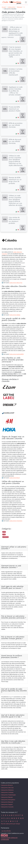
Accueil (4, 7)
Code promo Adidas (14, 315)
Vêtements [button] (5, 537)
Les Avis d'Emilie (6, 831)
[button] (16, 41)
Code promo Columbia (10, 9)
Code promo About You (15, 282)
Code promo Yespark (7, 804)
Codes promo (11, 7)
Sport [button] (4, 534)
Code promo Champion (15, 521)
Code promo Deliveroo (7, 790)
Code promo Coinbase (7, 792)
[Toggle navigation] (26, 2)
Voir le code (22, 39)
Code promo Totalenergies (8, 795)
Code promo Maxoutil (7, 802)
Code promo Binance (7, 785)
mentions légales (5, 838)
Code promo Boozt (14, 478)
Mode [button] (4, 532)
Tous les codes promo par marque (10, 824)
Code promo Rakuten (7, 797)
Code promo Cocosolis (7, 807)
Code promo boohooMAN (16, 354)
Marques (19, 7)
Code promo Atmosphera (8, 799)
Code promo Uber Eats (7, 787)
